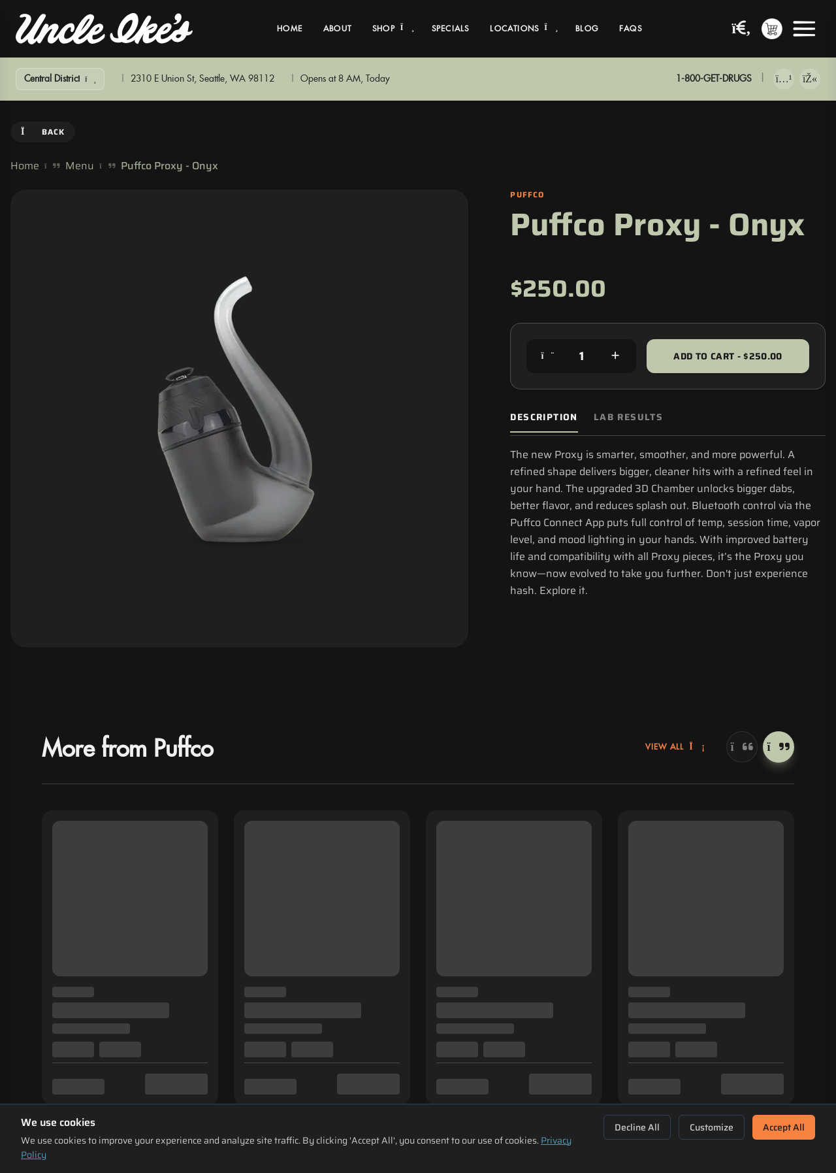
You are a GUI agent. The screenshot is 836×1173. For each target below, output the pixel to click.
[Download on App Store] (783, 79)
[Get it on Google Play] (809, 79)
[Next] (778, 747)
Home (289, 28)
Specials (451, 28)
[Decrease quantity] (547, 356)
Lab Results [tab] (628, 417)
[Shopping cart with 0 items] (772, 28)
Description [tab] (543, 417)
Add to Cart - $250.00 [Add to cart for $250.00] (727, 356)
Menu (79, 166)
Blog (586, 28)
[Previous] (742, 747)
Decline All (637, 1127)
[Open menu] (804, 29)
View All (675, 747)
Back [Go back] (43, 131)
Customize (711, 1127)
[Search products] (741, 29)
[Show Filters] (60, 79)
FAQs (630, 28)
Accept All (784, 1127)
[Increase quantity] (615, 356)
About (337, 28)
